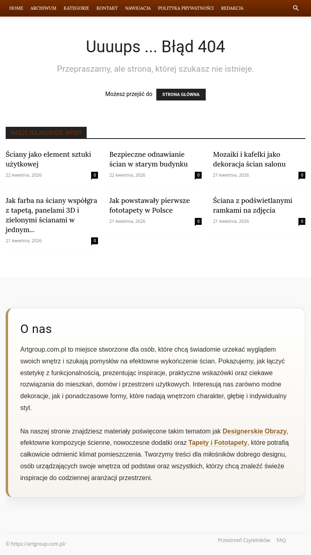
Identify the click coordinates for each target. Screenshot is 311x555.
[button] (295, 8)
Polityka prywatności (186, 8)
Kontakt (107, 8)
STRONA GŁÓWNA (181, 94)
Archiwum (43, 8)
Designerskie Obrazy (255, 431)
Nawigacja (138, 8)
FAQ (281, 540)
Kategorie (76, 8)
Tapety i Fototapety (217, 442)
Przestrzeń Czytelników (244, 540)
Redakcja (232, 8)
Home (16, 8)
